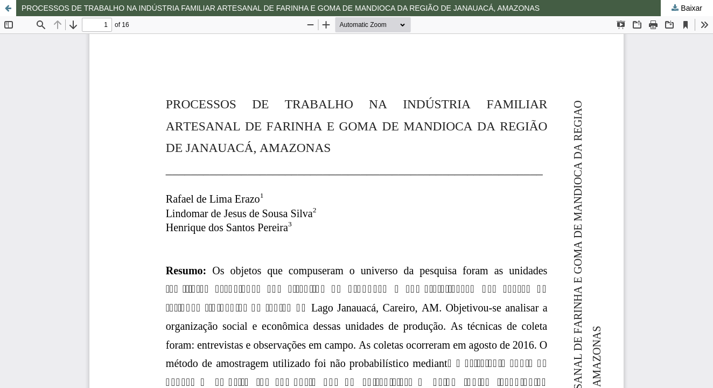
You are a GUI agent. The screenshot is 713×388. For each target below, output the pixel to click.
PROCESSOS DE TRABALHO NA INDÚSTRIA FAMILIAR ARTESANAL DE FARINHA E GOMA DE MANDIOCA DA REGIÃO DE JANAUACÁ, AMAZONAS (281, 8)
